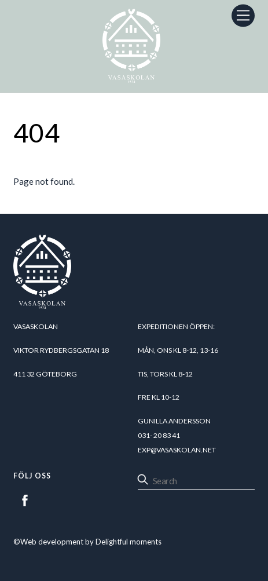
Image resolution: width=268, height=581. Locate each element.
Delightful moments (128, 541)
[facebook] (24, 499)
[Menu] (243, 15)
